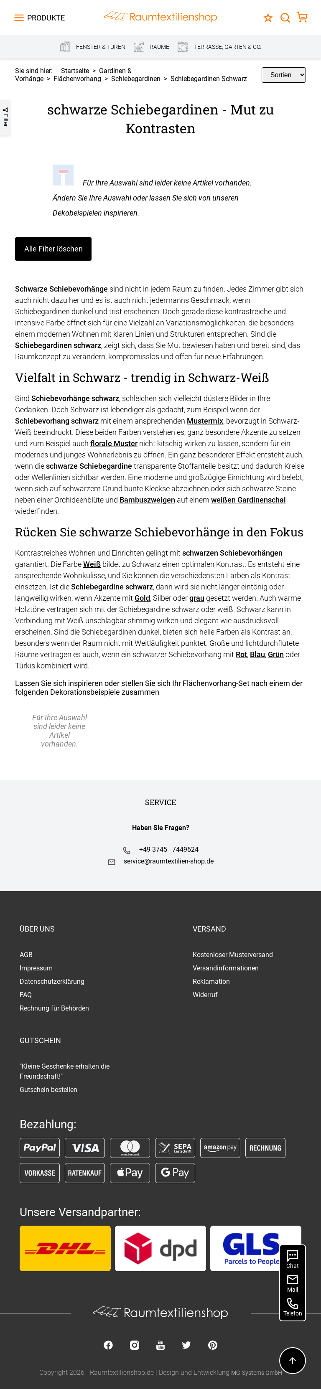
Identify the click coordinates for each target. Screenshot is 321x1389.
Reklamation (211, 981)
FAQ (26, 995)
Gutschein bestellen (48, 1090)
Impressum (36, 968)
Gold (142, 598)
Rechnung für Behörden (54, 1008)
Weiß (92, 564)
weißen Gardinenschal (248, 499)
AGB (26, 955)
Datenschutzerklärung (52, 981)
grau (196, 598)
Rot (241, 654)
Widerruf (205, 995)
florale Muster (114, 443)
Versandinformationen (226, 968)
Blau (257, 654)
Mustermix (205, 420)
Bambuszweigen (147, 499)
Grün (276, 654)
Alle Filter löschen (53, 248)
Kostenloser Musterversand (233, 955)
